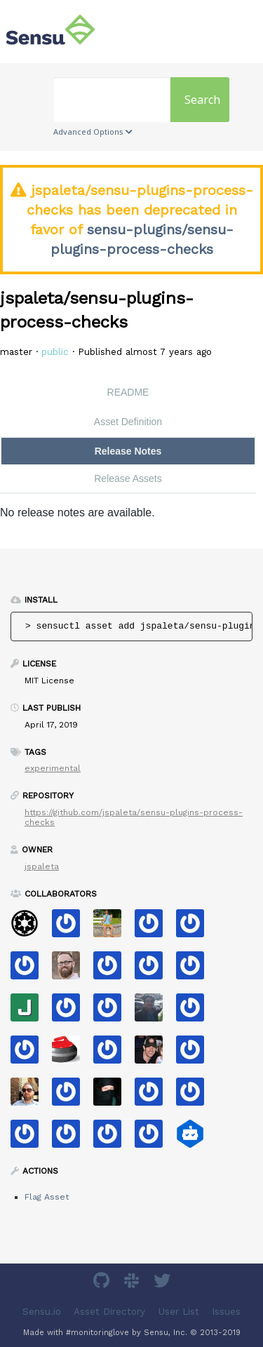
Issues (226, 1311)
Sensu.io (41, 1311)
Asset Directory (109, 1311)
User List (179, 1311)
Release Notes (128, 451)
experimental (53, 768)
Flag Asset (47, 1197)
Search (202, 99)
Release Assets (128, 478)
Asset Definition (128, 421)
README (128, 392)
